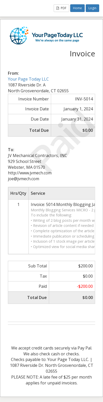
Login (92, 8)
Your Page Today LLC (28, 79)
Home (77, 8)
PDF (61, 8)
